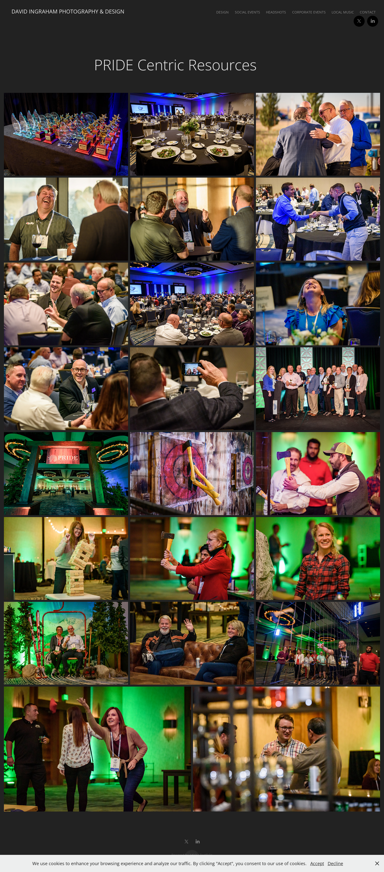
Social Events (247, 12)
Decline (335, 863)
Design (222, 12)
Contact (368, 12)
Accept (317, 863)
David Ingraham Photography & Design (68, 11)
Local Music (343, 12)
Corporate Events (309, 12)
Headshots (276, 12)
